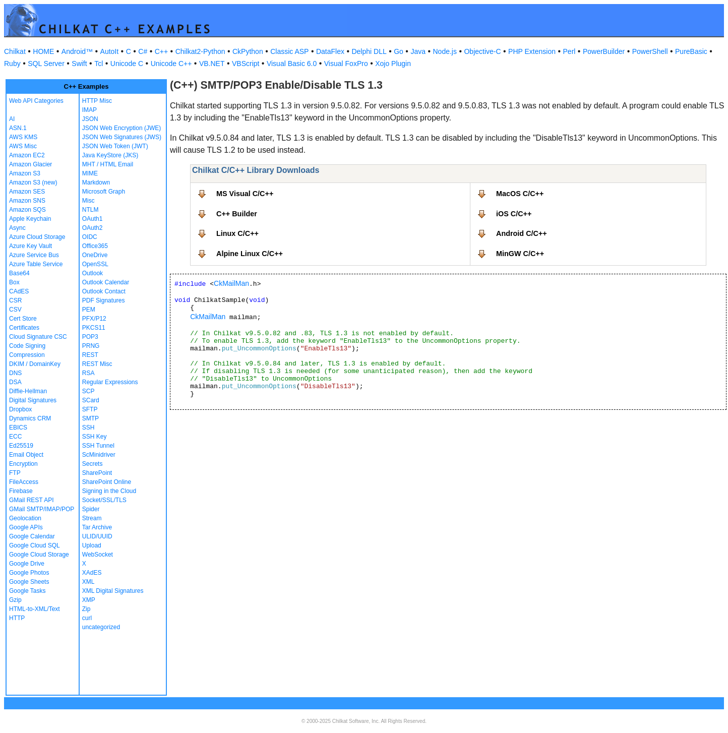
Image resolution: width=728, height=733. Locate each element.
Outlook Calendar (105, 282)
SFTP (90, 409)
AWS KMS (23, 137)
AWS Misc (23, 146)
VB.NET (212, 63)
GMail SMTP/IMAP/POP (41, 509)
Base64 (19, 273)
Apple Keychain (30, 218)
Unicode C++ (171, 63)
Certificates (24, 327)
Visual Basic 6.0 (292, 63)
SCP (88, 391)
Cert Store (23, 318)
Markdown (96, 182)
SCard (90, 400)
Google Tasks (27, 590)
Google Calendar (32, 536)
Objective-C (482, 51)
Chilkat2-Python (200, 51)
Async (17, 227)
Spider (91, 509)
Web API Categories (36, 100)
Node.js (445, 51)
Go (398, 51)
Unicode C (126, 63)
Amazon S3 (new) (33, 182)
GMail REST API (31, 500)
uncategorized (101, 627)
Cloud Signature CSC (38, 336)
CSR (15, 300)
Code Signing (27, 345)
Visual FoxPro (346, 63)
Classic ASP (289, 51)
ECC (15, 436)
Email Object (26, 454)
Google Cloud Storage (39, 554)
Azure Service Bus (34, 255)
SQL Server (46, 63)
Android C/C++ (521, 233)
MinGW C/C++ (520, 254)
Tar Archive (97, 527)
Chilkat (15, 51)
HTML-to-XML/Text (34, 609)
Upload (91, 545)
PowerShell (650, 51)
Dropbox (20, 409)
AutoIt (109, 51)
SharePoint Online (106, 481)
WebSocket (97, 554)
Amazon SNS (27, 200)
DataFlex (330, 51)
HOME (43, 51)
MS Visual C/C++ (244, 194)
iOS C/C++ (513, 214)
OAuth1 (92, 218)
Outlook (92, 273)
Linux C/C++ (237, 233)
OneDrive (95, 255)
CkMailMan (231, 283)
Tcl (98, 63)
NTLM (90, 209)
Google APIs (26, 527)
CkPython (247, 51)
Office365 (95, 246)
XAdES (92, 572)
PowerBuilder (604, 51)
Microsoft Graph (103, 191)
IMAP (89, 109)
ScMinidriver (98, 454)
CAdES (19, 291)
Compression (27, 354)
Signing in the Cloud (109, 491)
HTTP (17, 618)
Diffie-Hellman (28, 391)
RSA (88, 373)
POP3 (90, 336)
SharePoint (97, 472)
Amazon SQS (27, 209)
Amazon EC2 (27, 155)
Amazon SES (27, 191)
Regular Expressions (110, 382)
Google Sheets (29, 581)
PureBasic (691, 51)
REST (90, 354)
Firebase (21, 491)
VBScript (245, 63)
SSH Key (94, 436)
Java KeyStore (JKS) (110, 155)
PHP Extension (532, 51)
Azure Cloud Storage (37, 236)
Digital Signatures (32, 400)
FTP (15, 472)
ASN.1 (18, 128)
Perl (569, 51)
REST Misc (97, 364)
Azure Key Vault (30, 246)
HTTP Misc (97, 100)
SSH (88, 427)
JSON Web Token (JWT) (115, 146)
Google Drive (26, 563)
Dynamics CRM (30, 418)
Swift (79, 63)
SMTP (90, 418)
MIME (90, 173)
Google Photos (29, 572)
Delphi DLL (368, 51)
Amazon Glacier (30, 164)
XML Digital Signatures (113, 590)
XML (88, 581)
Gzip (15, 599)
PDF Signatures (103, 300)
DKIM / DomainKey (34, 364)
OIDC (89, 236)
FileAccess (23, 481)
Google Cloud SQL (34, 545)
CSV (15, 309)
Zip (86, 609)
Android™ (77, 51)
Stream (92, 518)
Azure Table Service (36, 264)
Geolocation (25, 518)
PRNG (91, 345)
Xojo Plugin (393, 63)
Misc (88, 200)
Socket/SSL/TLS (104, 500)
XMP (88, 599)
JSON (90, 119)
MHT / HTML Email (107, 164)
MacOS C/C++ (519, 194)
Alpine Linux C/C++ (249, 254)
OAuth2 (92, 227)
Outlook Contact (104, 291)
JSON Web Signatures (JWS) (121, 137)
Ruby (12, 63)
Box (14, 282)
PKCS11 (93, 327)
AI (12, 119)
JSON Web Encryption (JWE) (121, 128)
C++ (161, 51)
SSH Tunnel (98, 445)
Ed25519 (21, 445)
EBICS (18, 427)
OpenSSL (95, 264)
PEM (88, 309)
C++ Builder (236, 214)
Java (418, 51)
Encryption (23, 463)
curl (87, 618)
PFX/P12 (94, 318)
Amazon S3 (24, 173)
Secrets (92, 463)
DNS (15, 373)
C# (142, 51)
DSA (15, 382)
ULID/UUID (97, 536)
